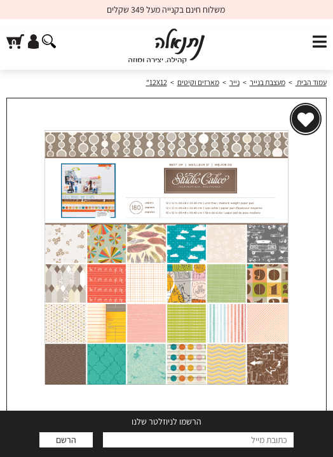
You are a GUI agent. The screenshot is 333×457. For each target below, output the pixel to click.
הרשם (66, 440)
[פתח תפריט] (320, 42)
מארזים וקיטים (198, 82)
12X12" (156, 82)
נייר (234, 82)
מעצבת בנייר (267, 82)
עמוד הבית (311, 82)
